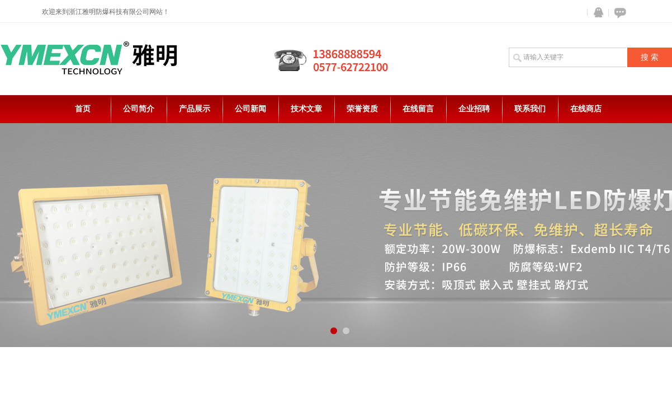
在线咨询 (618, 13)
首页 (83, 109)
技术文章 (306, 109)
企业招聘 (474, 109)
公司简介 (138, 109)
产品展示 (194, 109)
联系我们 (530, 109)
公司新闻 (250, 109)
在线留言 (418, 109)
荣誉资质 (362, 109)
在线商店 (586, 109)
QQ (596, 13)
